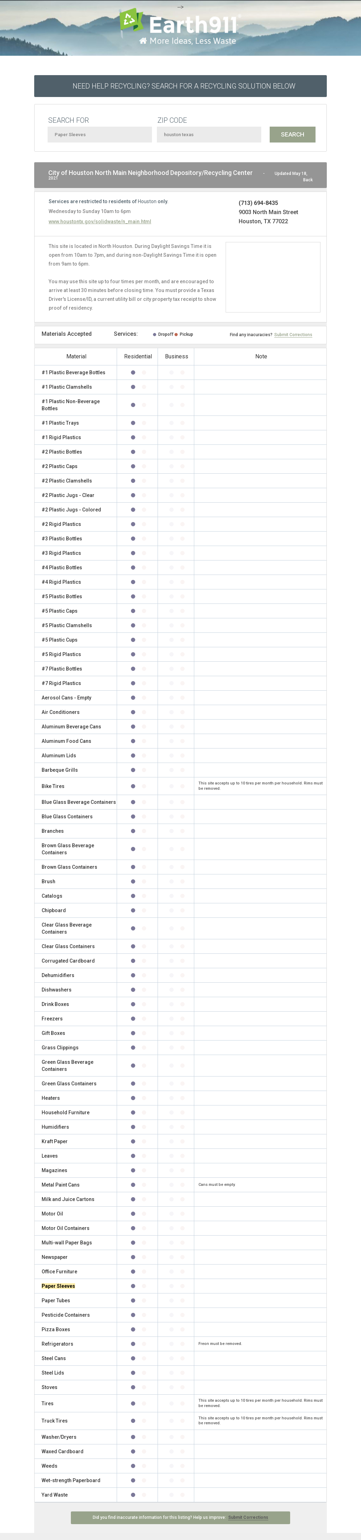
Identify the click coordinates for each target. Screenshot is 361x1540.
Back (308, 179)
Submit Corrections (293, 334)
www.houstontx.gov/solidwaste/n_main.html (100, 221)
